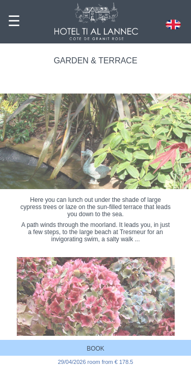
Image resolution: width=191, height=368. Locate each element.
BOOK (95, 348)
